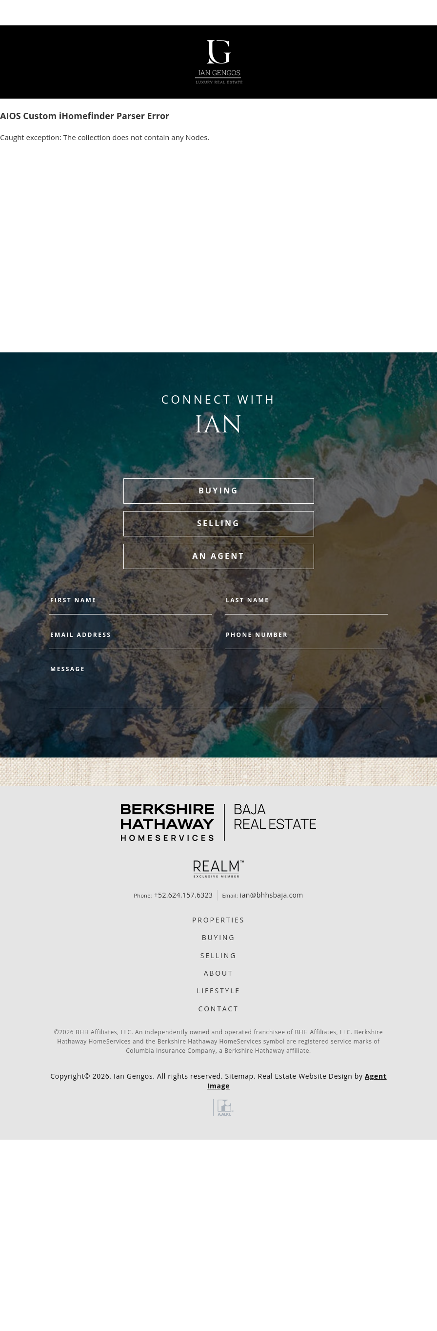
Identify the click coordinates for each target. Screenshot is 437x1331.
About (219, 973)
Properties (218, 919)
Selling (218, 955)
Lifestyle (218, 990)
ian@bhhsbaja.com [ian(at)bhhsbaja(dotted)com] (271, 895)
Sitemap (239, 1076)
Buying (219, 937)
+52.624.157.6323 (183, 895)
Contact (219, 1008)
